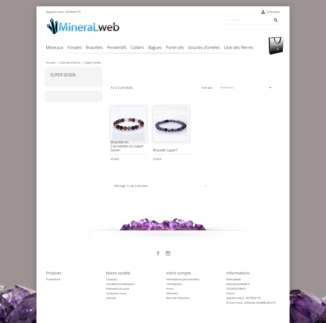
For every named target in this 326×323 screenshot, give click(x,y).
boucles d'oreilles (204, 47)
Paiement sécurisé (117, 288)
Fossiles (75, 47)
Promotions (53, 279)
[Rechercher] (251, 20)
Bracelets (94, 47)
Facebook (158, 253)
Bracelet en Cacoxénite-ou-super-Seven (127, 146)
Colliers (137, 47)
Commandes (174, 284)
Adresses (172, 293)
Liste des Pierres (238, 47)
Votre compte (178, 273)
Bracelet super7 (165, 150)
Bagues (155, 47)
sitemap (111, 298)
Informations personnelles (182, 279)
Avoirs (170, 288)
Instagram (168, 253)
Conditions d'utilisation (120, 284)
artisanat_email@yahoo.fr (260, 302)
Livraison (111, 279)
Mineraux (54, 47)
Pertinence (246, 87)
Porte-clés (175, 47)
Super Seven (62, 75)
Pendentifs (117, 47)
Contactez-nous (116, 293)
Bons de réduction (178, 298)
